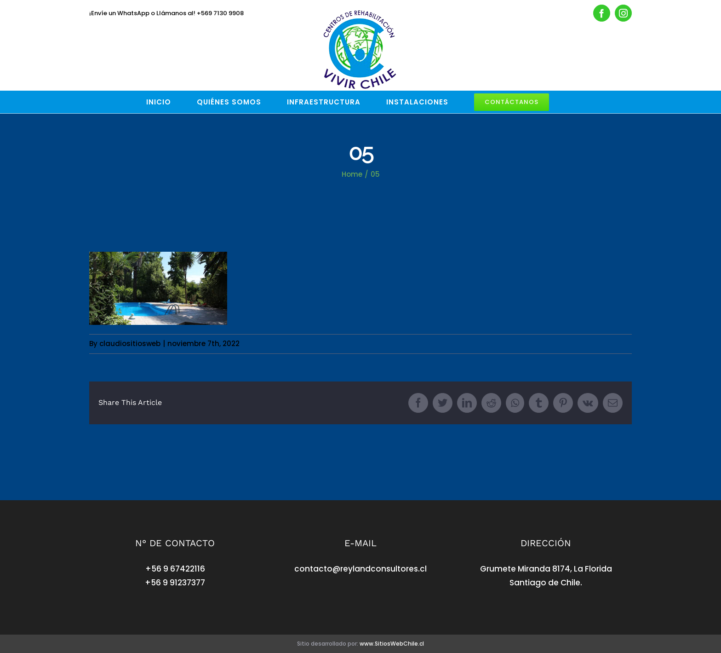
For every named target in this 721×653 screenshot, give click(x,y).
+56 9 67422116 (175, 568)
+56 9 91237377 (175, 582)
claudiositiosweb (129, 343)
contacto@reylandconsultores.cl (360, 568)
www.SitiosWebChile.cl (392, 643)
